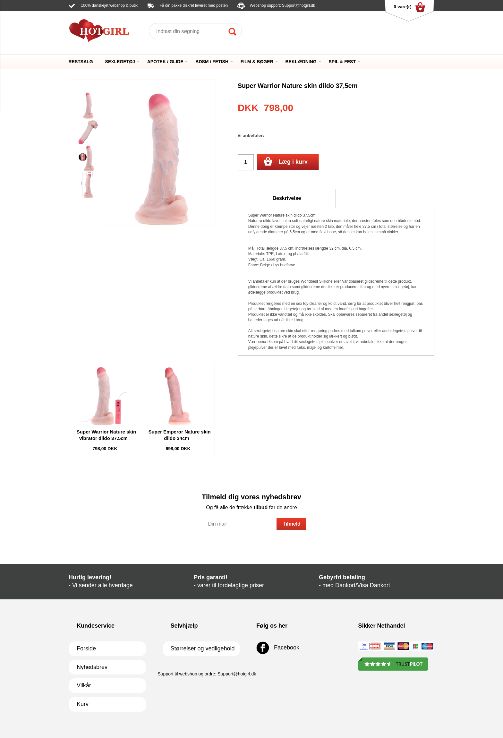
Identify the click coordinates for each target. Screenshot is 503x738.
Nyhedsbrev (92, 667)
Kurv (83, 704)
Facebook (277, 647)
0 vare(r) (409, 7)
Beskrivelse (287, 198)
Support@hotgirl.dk (298, 5)
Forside (86, 648)
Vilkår (84, 685)
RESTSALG (81, 61)
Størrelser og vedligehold (203, 648)
